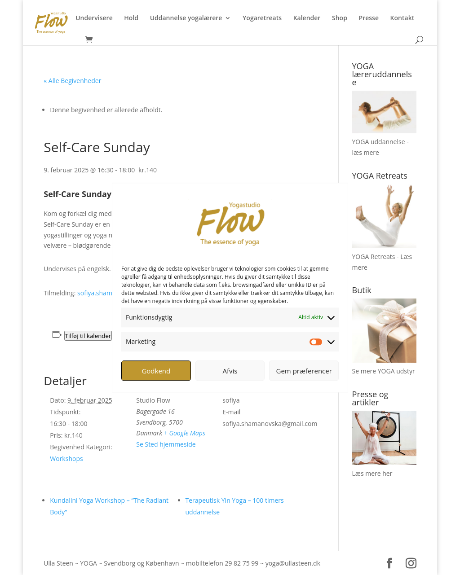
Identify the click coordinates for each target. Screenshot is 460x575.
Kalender (307, 18)
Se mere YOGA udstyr (383, 371)
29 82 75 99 (241, 563)
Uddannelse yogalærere (186, 18)
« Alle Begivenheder (72, 80)
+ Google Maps (184, 433)
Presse (369, 18)
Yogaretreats (262, 18)
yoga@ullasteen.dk (292, 563)
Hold (131, 18)
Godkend (156, 370)
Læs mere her (372, 473)
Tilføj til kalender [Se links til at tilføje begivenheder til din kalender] (88, 336)
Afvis (230, 370)
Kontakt (402, 18)
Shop (339, 18)
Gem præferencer (304, 370)
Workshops (66, 458)
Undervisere (94, 18)
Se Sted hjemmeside (165, 444)
